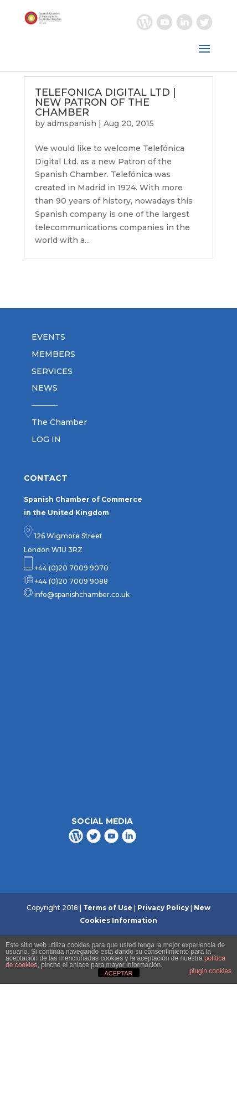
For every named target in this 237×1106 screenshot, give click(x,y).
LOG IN (46, 439)
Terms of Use (107, 908)
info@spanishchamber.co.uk (81, 594)
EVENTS (48, 337)
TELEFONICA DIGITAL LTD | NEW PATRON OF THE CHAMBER (105, 102)
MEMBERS (53, 354)
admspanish (71, 123)
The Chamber (59, 422)
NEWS (45, 388)
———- (45, 405)
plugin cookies (210, 971)
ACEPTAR (118, 973)
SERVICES (52, 371)
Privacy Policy (163, 908)
